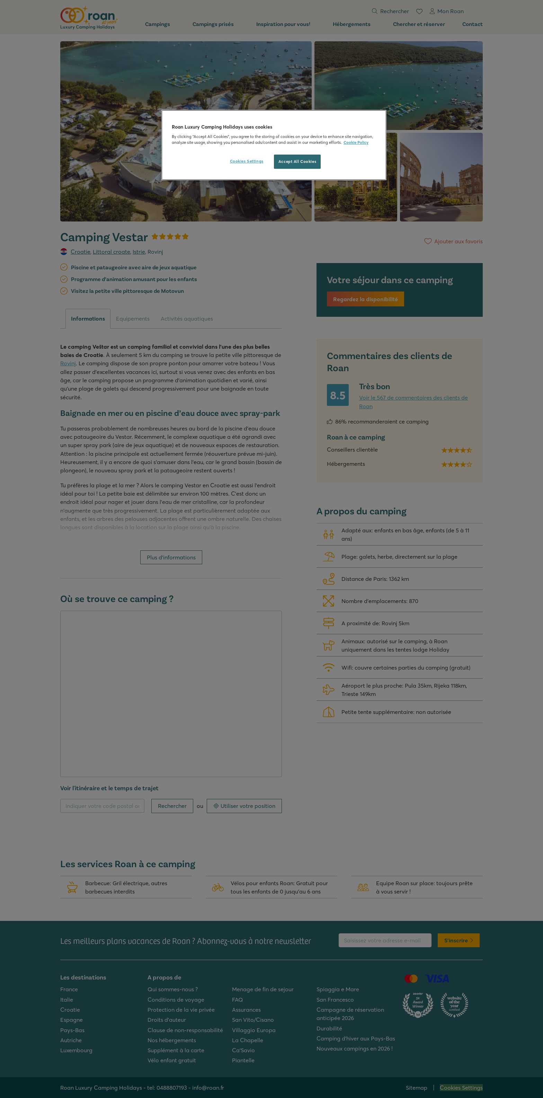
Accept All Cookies (297, 161)
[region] (273, 145)
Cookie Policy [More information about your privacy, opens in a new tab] (356, 142)
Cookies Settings (247, 161)
